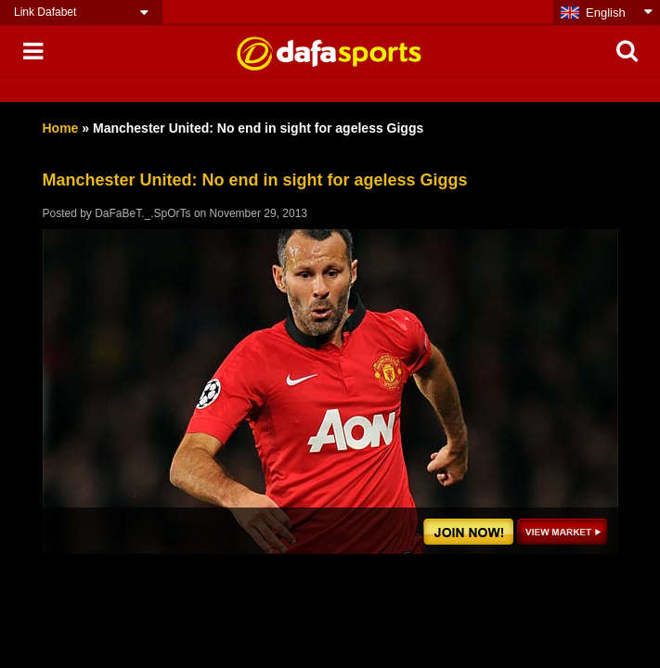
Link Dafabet (45, 12)
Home (61, 128)
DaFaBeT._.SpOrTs (142, 213)
